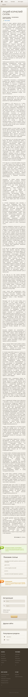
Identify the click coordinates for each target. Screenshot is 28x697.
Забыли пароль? (6, 610)
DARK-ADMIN (7, 20)
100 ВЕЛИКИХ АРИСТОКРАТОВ (11, 18)
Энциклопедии (6, 17)
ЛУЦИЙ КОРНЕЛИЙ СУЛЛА (12, 13)
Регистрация (5, 612)
